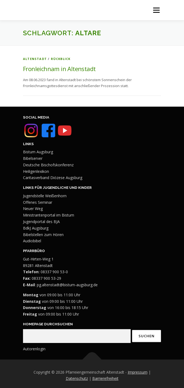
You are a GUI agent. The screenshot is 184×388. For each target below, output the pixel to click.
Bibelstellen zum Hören (43, 234)
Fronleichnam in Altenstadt (59, 69)
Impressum (137, 372)
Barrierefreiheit (105, 378)
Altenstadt (35, 59)
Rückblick (61, 59)
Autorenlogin (34, 348)
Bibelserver (32, 158)
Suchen (147, 335)
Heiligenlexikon (36, 171)
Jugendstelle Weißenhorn (45, 195)
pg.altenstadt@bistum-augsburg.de (67, 284)
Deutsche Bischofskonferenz (48, 164)
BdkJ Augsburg (35, 228)
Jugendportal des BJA (41, 221)
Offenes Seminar (37, 202)
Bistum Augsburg (38, 151)
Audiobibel (32, 240)
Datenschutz (77, 378)
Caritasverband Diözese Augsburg (52, 177)
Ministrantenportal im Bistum (48, 215)
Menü (156, 10)
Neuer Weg (33, 208)
